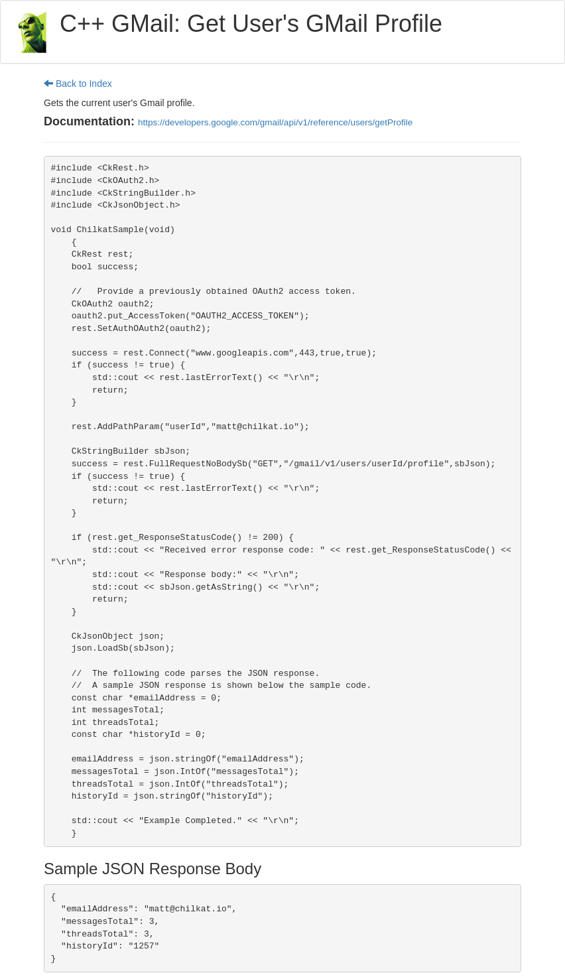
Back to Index (78, 83)
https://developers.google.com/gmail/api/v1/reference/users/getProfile (275, 122)
